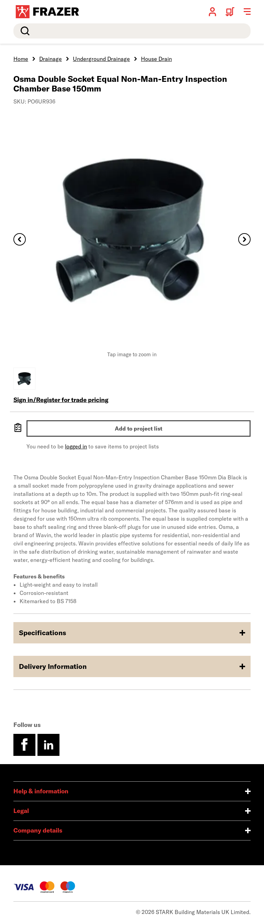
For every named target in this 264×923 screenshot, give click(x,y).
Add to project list (138, 428)
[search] (132, 31)
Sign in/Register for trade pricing (60, 400)
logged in (76, 446)
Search (23, 31)
